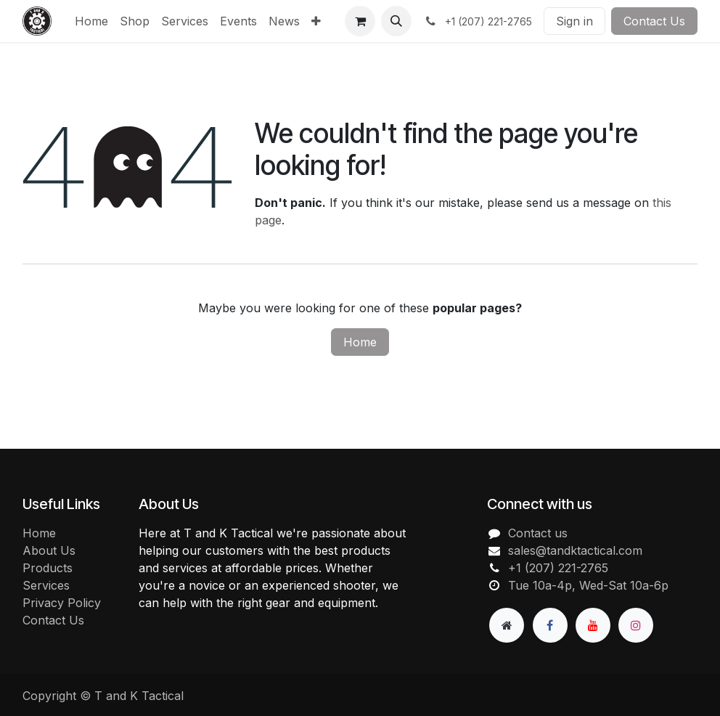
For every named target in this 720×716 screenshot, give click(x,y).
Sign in (574, 21)
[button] (396, 21)
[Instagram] (635, 625)
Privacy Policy (61, 602)
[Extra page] (506, 625)
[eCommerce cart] (360, 21)
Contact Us (654, 21)
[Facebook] (550, 625)
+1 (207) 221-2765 (558, 568)
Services (46, 585)
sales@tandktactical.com (575, 550)
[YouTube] (593, 625)
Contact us (538, 533)
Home (360, 342)
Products (47, 568)
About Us (48, 550)
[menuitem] (91, 21)
